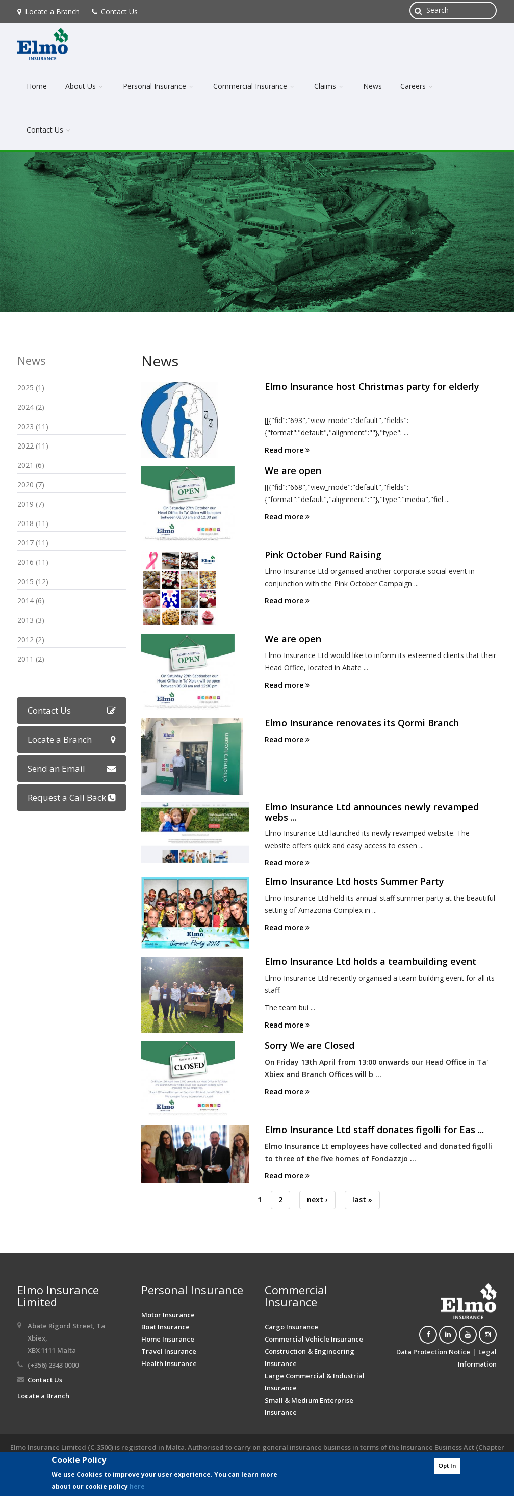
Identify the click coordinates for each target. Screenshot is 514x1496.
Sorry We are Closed (309, 1045)
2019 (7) (30, 504)
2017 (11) (32, 542)
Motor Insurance (168, 1314)
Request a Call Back (72, 797)
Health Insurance (169, 1363)
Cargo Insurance (291, 1326)
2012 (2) (30, 639)
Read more (287, 450)
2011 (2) (30, 659)
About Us (85, 86)
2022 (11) (32, 446)
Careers (417, 86)
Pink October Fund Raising (323, 554)
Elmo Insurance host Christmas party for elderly (372, 386)
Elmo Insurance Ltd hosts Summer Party (354, 881)
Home (37, 86)
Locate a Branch (48, 11)
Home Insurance (167, 1339)
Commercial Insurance (254, 86)
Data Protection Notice (433, 1351)
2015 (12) (32, 581)
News (372, 86)
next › (317, 1199)
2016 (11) (32, 562)
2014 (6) (30, 601)
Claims (329, 86)
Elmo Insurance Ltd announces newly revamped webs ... (372, 812)
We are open (293, 470)
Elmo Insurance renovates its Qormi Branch (362, 723)
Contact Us (115, 11)
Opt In (447, 1465)
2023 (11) (32, 426)
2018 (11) (32, 523)
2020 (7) (30, 484)
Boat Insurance (165, 1326)
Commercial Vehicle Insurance (314, 1339)
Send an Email (72, 768)
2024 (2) (30, 407)
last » (362, 1199)
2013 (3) (30, 620)
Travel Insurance (168, 1351)
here (137, 1486)
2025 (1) (30, 387)
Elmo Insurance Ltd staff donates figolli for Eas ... (374, 1129)
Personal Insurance (159, 86)
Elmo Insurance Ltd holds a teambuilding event (370, 961)
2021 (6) (30, 465)
